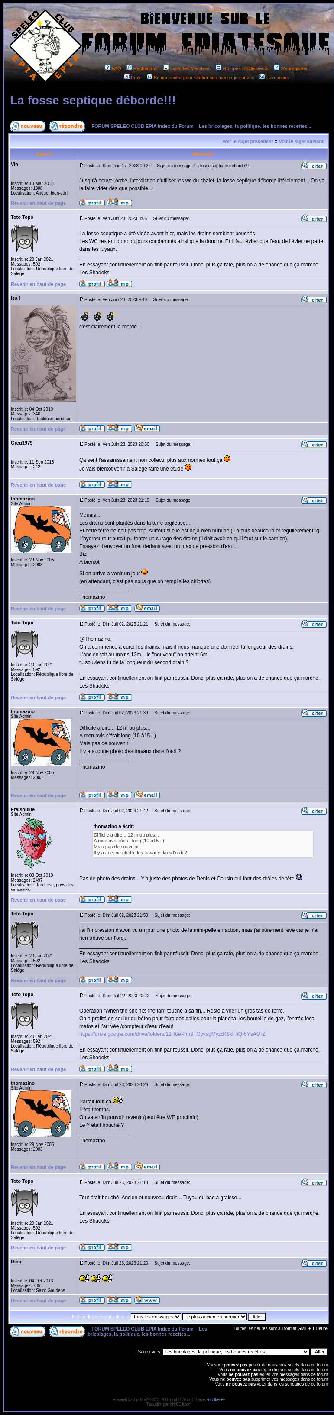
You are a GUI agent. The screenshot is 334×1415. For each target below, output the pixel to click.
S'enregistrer (291, 68)
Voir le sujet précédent (247, 141)
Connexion (274, 77)
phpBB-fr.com (180, 1404)
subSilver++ (216, 1399)
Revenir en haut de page (38, 203)
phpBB (137, 1399)
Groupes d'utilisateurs (242, 68)
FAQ (113, 68)
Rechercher (142, 68)
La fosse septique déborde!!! (93, 100)
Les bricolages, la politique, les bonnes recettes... (255, 126)
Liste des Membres (187, 68)
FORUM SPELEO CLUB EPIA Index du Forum (142, 126)
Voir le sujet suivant (301, 141)
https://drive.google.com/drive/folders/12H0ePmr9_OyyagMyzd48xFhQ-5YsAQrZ (172, 1034)
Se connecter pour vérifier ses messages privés (200, 77)
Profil (133, 77)
